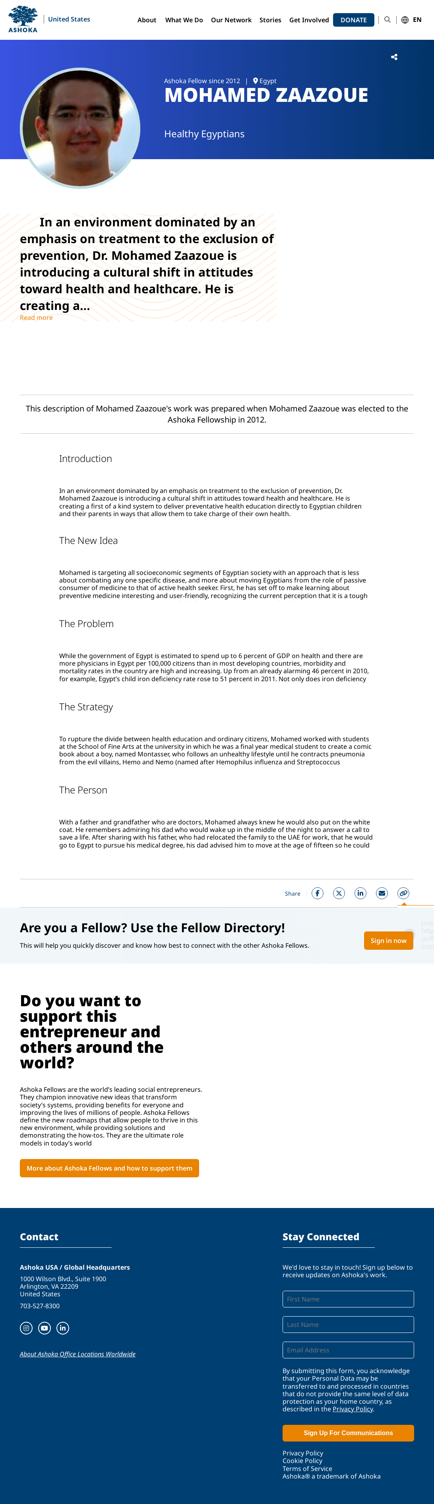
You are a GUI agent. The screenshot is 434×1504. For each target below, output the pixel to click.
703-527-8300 (40, 1305)
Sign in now (389, 940)
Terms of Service (307, 1468)
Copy (403, 893)
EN (417, 20)
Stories (270, 20)
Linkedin (360, 893)
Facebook (318, 893)
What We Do (184, 20)
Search (387, 19)
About (147, 20)
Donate (354, 20)
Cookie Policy (302, 1460)
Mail (382, 893)
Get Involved (309, 20)
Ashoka (23, 19)
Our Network (231, 20)
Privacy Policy (353, 1409)
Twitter (339, 893)
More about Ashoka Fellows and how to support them (109, 1168)
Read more (36, 317)
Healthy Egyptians (204, 133)
